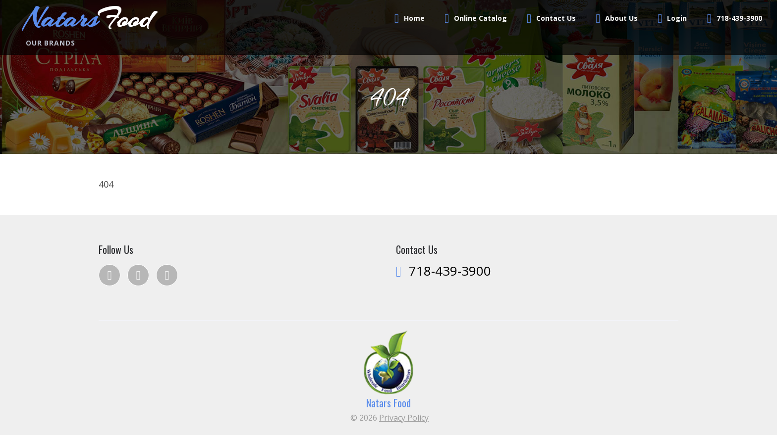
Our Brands (50, 43)
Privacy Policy (404, 417)
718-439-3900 (739, 18)
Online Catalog (480, 18)
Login (677, 18)
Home (414, 18)
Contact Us (556, 18)
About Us (621, 18)
